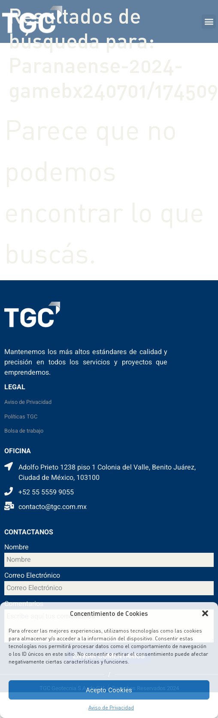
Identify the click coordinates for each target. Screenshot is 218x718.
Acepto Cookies (109, 690)
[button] (205, 613)
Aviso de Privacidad (111, 707)
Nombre (16, 548)
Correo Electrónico (32, 576)
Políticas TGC (20, 417)
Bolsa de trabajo (23, 431)
